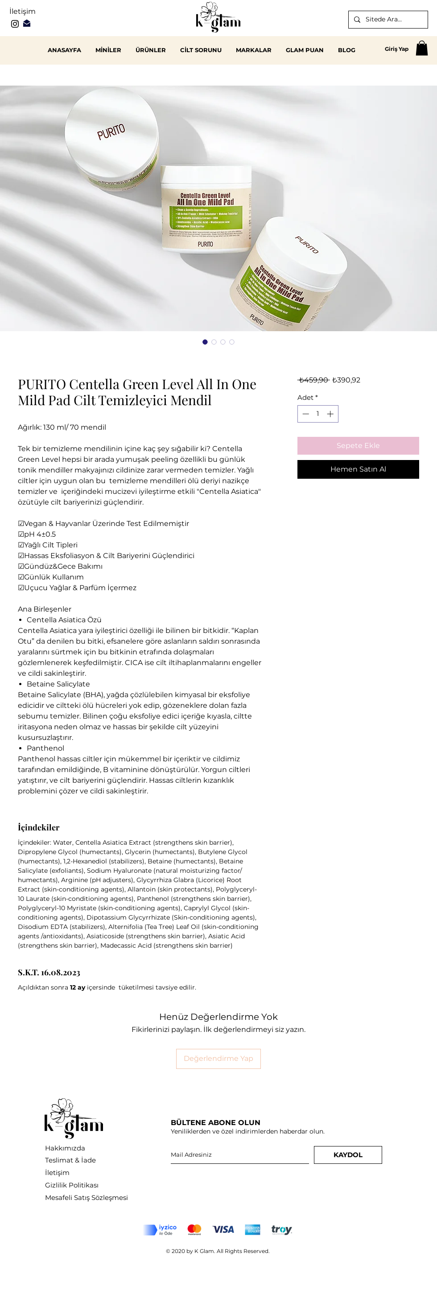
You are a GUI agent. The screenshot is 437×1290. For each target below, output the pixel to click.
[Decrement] (305, 414)
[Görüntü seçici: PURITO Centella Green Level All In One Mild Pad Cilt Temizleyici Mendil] (205, 341)
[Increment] (331, 414)
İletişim (22, 11)
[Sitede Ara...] (387, 19)
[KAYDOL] (348, 1155)
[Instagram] (15, 24)
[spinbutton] (317, 414)
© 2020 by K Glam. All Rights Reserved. (218, 1251)
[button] (422, 48)
